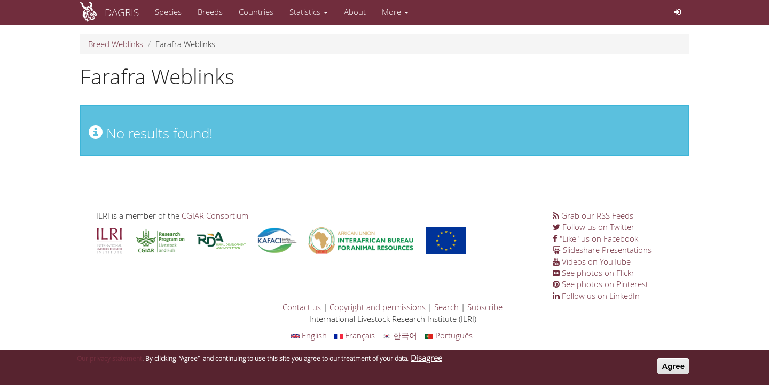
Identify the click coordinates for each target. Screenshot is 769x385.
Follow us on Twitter (593, 226)
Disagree (426, 361)
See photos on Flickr (593, 272)
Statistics (308, 11)
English (309, 335)
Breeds (210, 11)
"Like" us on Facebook (595, 238)
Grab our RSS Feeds (593, 215)
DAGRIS (122, 12)
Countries (256, 11)
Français (354, 335)
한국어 (399, 335)
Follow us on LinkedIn (596, 295)
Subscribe (485, 307)
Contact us (302, 307)
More (395, 11)
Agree (673, 369)
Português (449, 335)
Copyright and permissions (377, 307)
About (355, 11)
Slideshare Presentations (602, 249)
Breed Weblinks (115, 43)
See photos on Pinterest (600, 284)
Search (446, 307)
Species (168, 11)
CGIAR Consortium (215, 215)
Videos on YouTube (592, 261)
